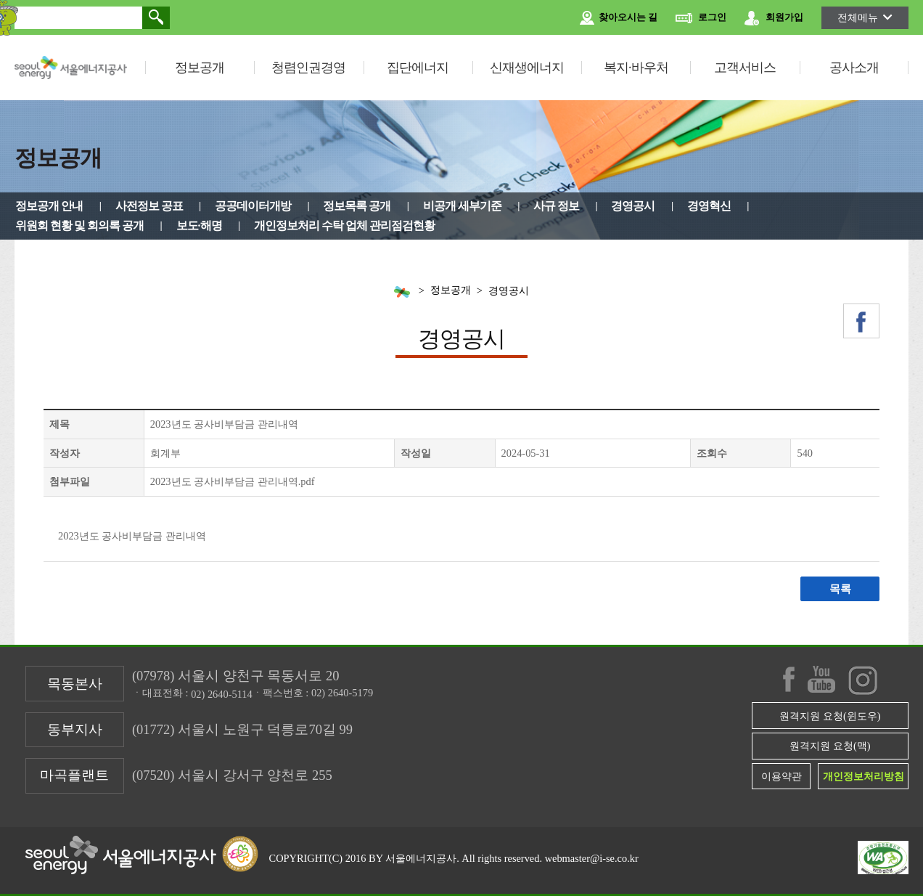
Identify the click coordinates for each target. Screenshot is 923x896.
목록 (840, 589)
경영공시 (633, 206)
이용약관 (781, 776)
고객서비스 (745, 67)
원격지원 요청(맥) (829, 746)
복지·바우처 (636, 67)
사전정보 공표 (149, 206)
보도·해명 (199, 225)
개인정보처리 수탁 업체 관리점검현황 (344, 225)
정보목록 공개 (356, 206)
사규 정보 (556, 206)
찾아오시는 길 (618, 18)
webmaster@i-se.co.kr (592, 858)
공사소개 (854, 67)
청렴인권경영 (308, 67)
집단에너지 (417, 67)
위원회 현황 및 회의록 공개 (79, 225)
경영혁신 (709, 206)
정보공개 (199, 67)
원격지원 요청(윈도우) (829, 716)
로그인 (701, 18)
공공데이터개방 (253, 206)
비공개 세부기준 (462, 206)
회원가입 (773, 18)
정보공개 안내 (49, 206)
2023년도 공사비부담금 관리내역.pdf (232, 481)
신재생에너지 (527, 67)
